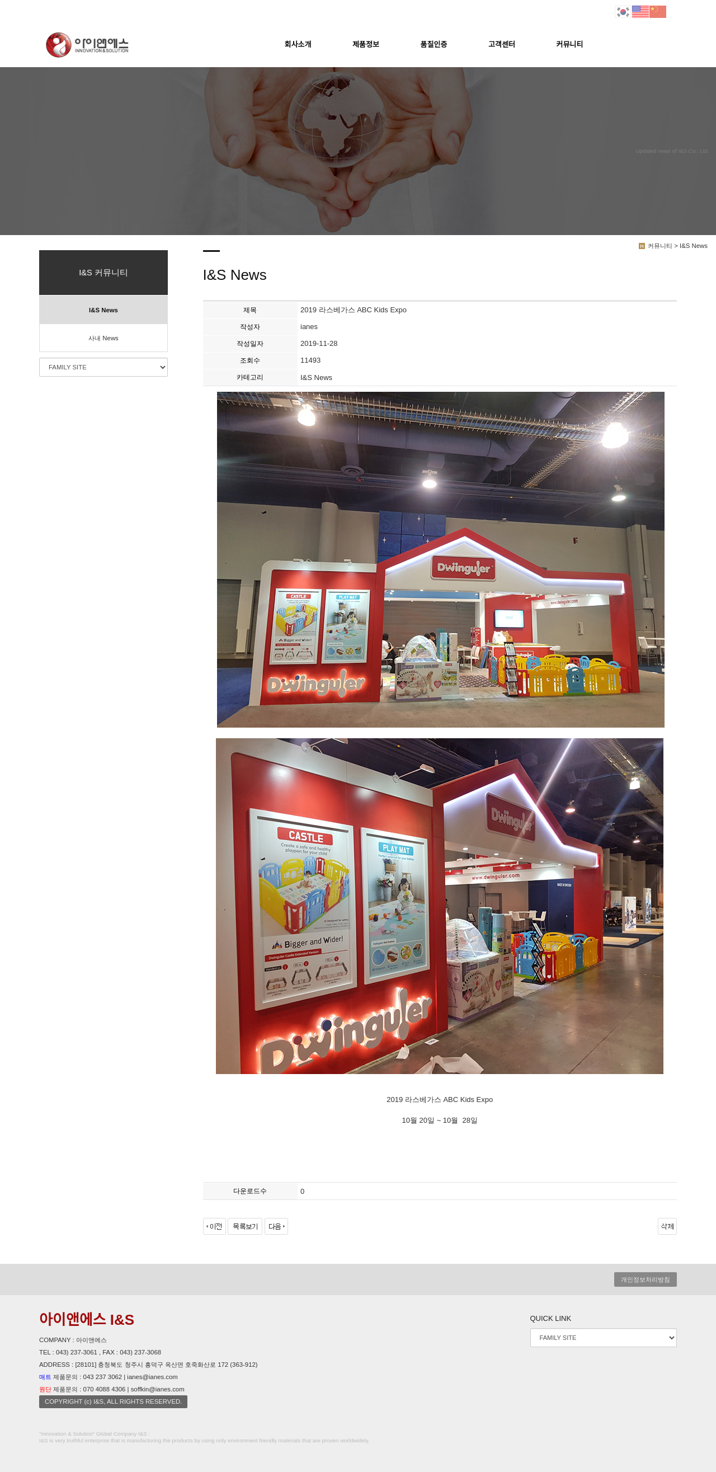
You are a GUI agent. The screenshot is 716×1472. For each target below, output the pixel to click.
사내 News (103, 338)
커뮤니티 (570, 44)
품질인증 (434, 44)
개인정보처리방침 (645, 1279)
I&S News (103, 310)
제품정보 (365, 44)
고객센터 (501, 44)
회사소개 (298, 44)
